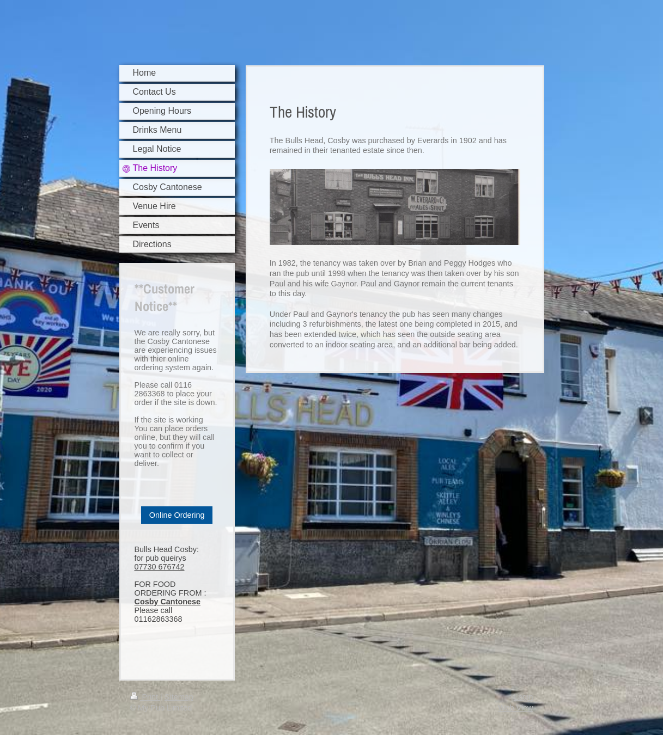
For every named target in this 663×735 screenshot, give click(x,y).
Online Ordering (177, 515)
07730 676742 (160, 566)
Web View (515, 707)
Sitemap (179, 697)
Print (145, 697)
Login (523, 697)
